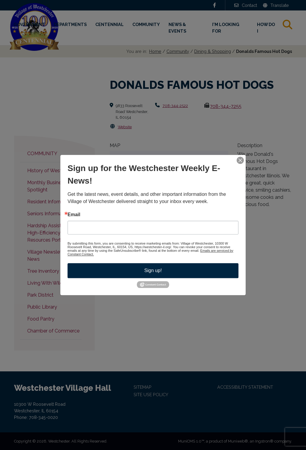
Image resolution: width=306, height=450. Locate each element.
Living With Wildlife (48, 283)
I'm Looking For (225, 27)
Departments (70, 24)
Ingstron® (264, 441)
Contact (245, 5)
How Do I (266, 27)
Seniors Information (48, 213)
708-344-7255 (225, 106)
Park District (40, 295)
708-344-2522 (175, 105)
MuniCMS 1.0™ (191, 441)
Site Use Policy (151, 394)
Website (125, 127)
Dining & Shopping (212, 51)
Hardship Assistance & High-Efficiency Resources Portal (51, 233)
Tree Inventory (43, 271)
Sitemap (143, 387)
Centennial (109, 24)
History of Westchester (52, 170)
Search (292, 24)
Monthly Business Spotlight (46, 186)
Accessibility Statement (245, 387)
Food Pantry (40, 319)
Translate (276, 5)
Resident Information (50, 202)
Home (155, 51)
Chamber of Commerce (53, 331)
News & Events (177, 27)
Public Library (42, 307)
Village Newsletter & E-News (52, 255)
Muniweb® (238, 441)
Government (29, 24)
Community (146, 24)
